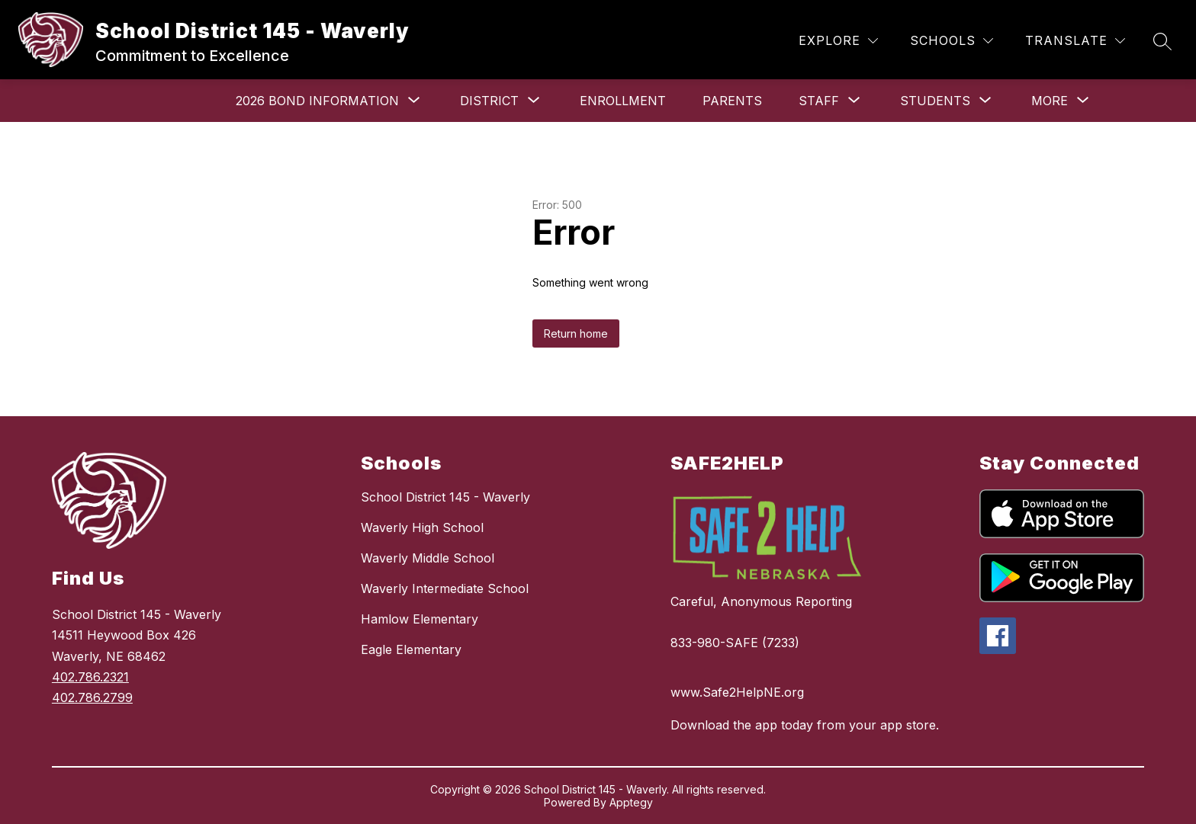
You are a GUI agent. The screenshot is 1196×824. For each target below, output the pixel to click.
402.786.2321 (90, 677)
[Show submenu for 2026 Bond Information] (317, 100)
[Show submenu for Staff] (819, 100)
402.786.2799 (92, 697)
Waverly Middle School (427, 558)
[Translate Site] (1075, 40)
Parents (732, 100)
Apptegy (631, 802)
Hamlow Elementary (419, 619)
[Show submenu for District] (489, 100)
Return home (576, 333)
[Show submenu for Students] (935, 100)
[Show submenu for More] (1049, 100)
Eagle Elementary (411, 649)
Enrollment (623, 100)
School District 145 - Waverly (445, 497)
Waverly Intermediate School (445, 588)
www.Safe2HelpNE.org (737, 692)
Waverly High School (422, 527)
